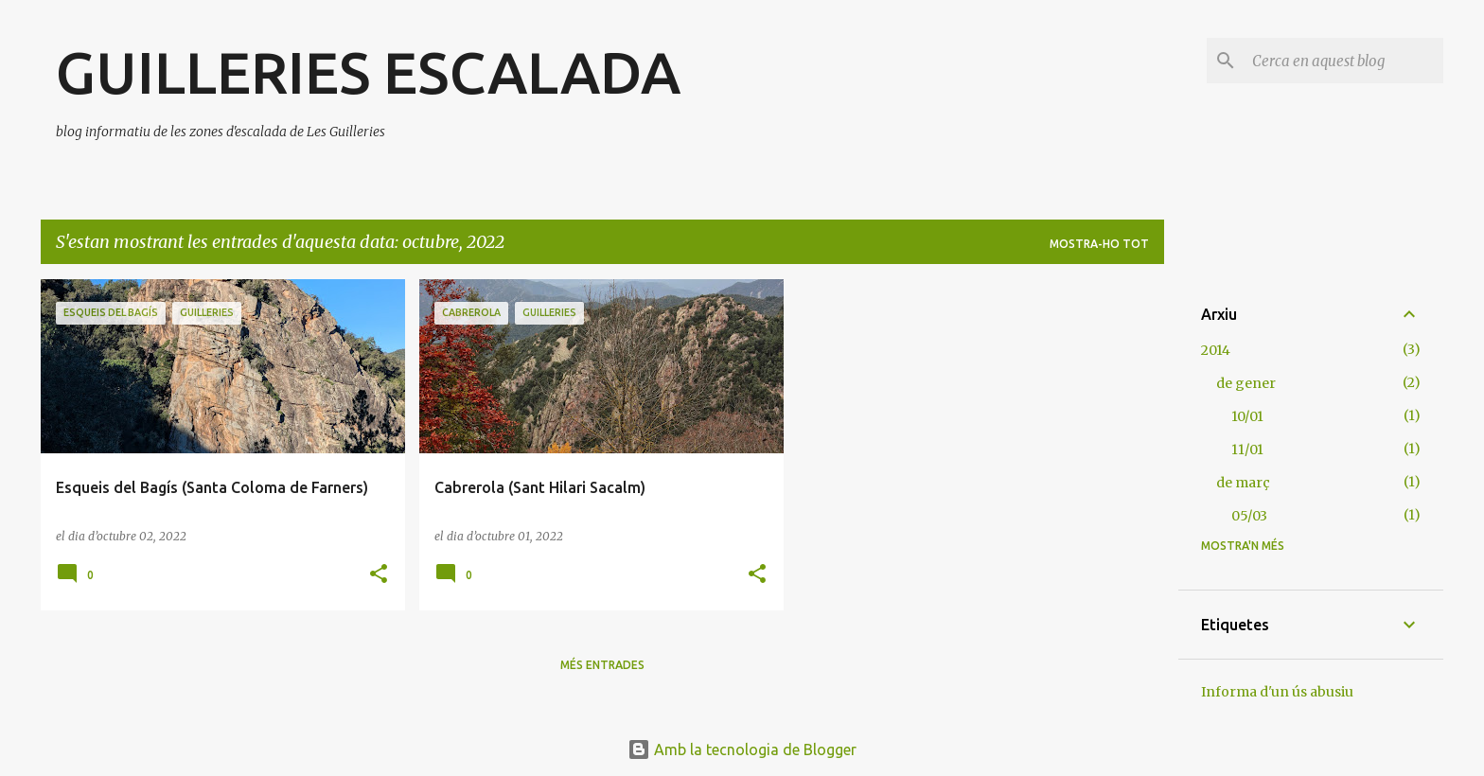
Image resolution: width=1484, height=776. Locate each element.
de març (1243, 482)
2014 (1215, 350)
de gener (1246, 383)
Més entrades (602, 665)
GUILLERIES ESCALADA (368, 72)
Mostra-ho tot (1099, 244)
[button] (378, 575)
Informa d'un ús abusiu (1277, 691)
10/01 (1247, 416)
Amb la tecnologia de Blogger (742, 749)
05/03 (1249, 515)
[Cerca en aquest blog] (1344, 60)
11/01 (1247, 449)
